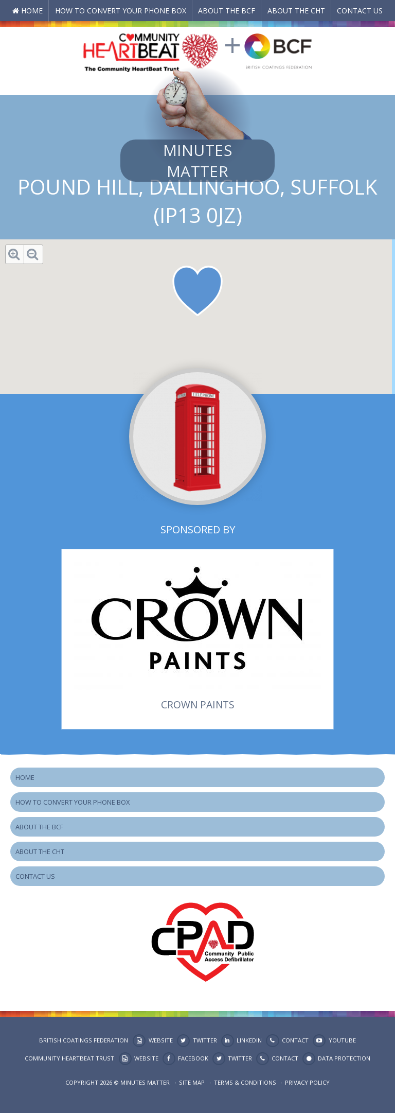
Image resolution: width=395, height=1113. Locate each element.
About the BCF (226, 10)
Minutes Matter (197, 161)
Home (32, 10)
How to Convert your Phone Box (120, 10)
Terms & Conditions (245, 1082)
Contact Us (360, 10)
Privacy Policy (307, 1082)
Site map (192, 1082)
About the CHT (296, 10)
